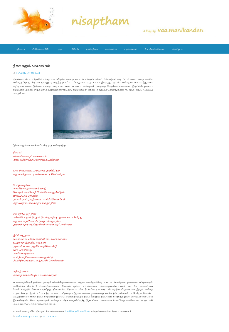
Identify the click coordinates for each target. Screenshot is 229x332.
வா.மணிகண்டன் (155, 48)
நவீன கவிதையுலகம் (27, 316)
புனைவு (74, 48)
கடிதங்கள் (111, 48)
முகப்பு (20, 48)
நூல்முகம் (92, 48)
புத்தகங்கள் (130, 48)
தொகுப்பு (177, 48)
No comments (50, 316)
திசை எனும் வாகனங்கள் (31, 66)
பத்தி (59, 48)
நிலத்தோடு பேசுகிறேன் (77, 311)
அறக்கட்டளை (40, 48)
